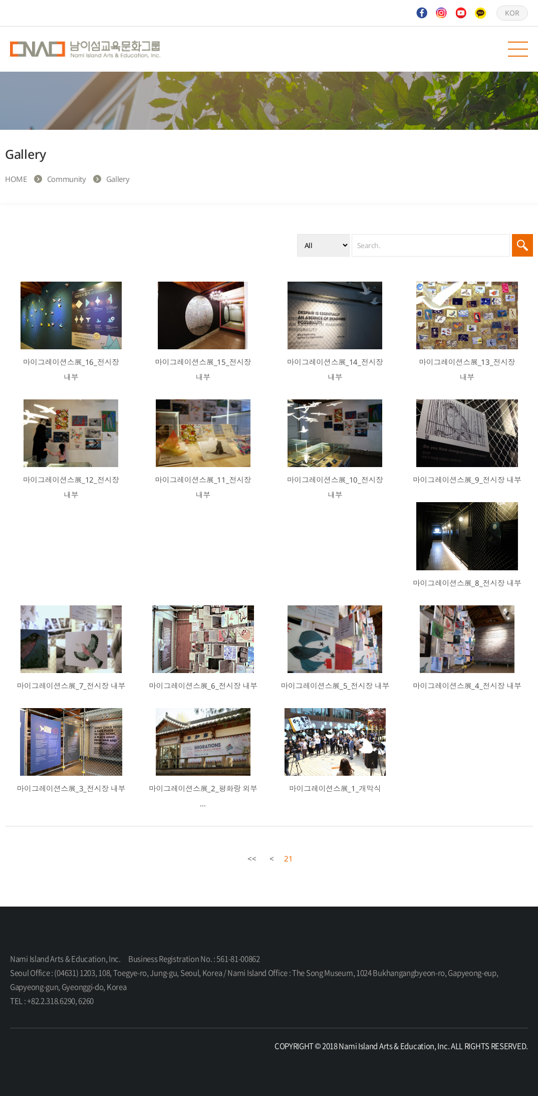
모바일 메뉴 (518, 49)
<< (251, 858)
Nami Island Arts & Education (85, 49)
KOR (512, 13)
